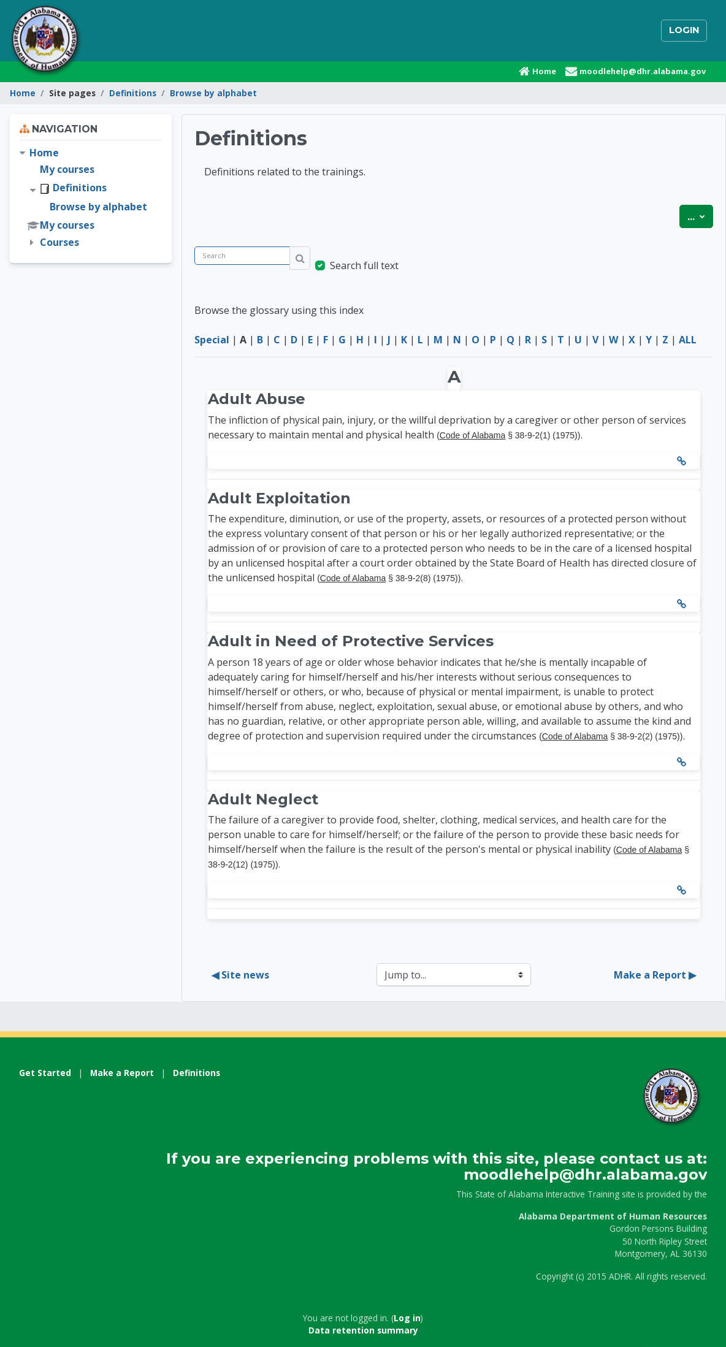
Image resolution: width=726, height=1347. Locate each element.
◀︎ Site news (240, 975)
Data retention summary (363, 1330)
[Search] (242, 255)
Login (684, 30)
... (700, 215)
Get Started (45, 1072)
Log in (407, 1318)
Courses (59, 242)
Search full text (364, 265)
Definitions (132, 93)
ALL (688, 339)
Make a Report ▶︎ (655, 975)
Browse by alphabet (213, 93)
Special (211, 339)
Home (23, 93)
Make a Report (122, 1072)
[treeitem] (91, 197)
